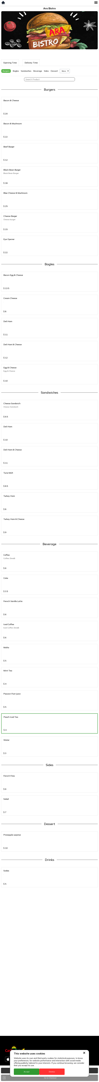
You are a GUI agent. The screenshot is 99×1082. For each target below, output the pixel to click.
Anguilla (9, 1020)
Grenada (9, 1051)
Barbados (9, 1034)
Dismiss (52, 1072)
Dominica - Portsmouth (16, 1047)
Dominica (9, 1043)
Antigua (9, 1025)
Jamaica (9, 1060)
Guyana (8, 1056)
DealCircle (10, 1038)
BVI (6, 1029)
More (64, 20)
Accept (26, 1072)
